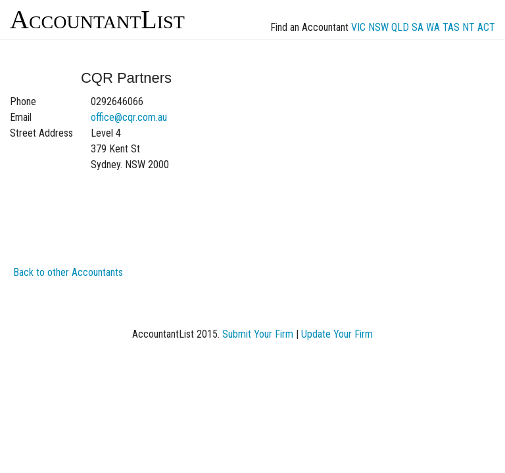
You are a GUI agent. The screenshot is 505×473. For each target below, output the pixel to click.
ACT (486, 27)
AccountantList (97, 19)
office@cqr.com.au (129, 117)
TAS (451, 27)
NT (468, 27)
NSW (378, 27)
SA (417, 27)
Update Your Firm (337, 334)
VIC (358, 27)
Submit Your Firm (257, 334)
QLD (400, 27)
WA (433, 27)
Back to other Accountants (68, 272)
